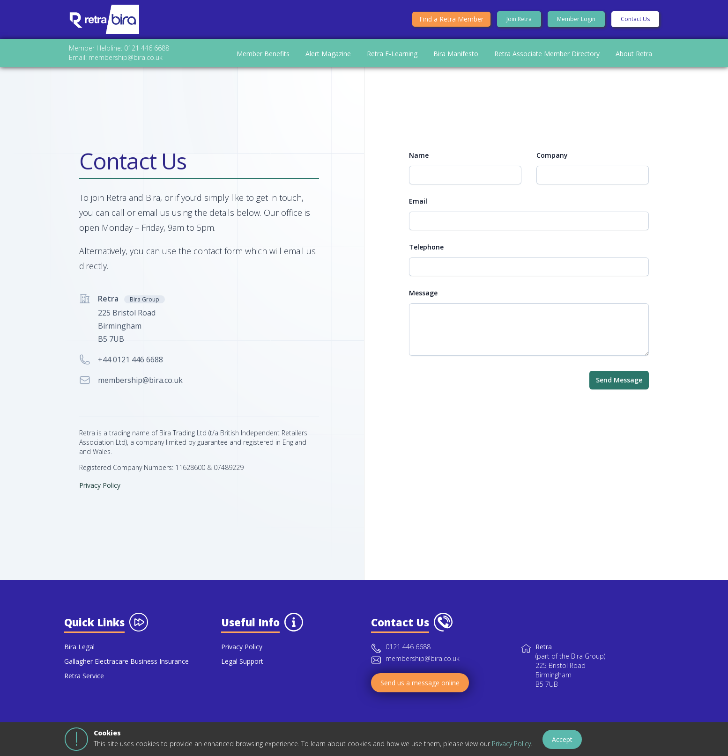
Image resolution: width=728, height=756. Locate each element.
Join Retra (519, 21)
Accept (562, 739)
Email (418, 210)
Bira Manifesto (455, 57)
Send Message (619, 389)
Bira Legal (79, 656)
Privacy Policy (511, 743)
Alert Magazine (328, 57)
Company (552, 165)
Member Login (576, 21)
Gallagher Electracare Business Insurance (126, 671)
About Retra (634, 57)
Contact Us (635, 21)
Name (419, 165)
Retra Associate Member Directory (547, 57)
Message (423, 302)
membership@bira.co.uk (140, 390)
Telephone (426, 256)
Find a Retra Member (451, 20)
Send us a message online (420, 692)
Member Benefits (263, 57)
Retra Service (84, 685)
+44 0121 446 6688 (130, 369)
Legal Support (242, 671)
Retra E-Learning (392, 57)
